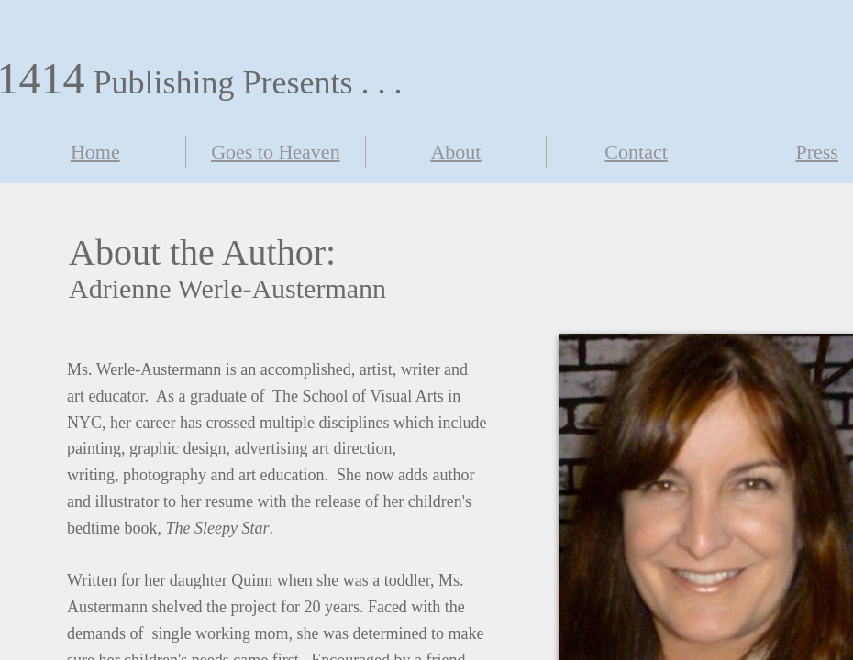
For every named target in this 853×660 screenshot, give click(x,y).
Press (816, 151)
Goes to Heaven (275, 151)
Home (95, 151)
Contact (635, 151)
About (455, 151)
